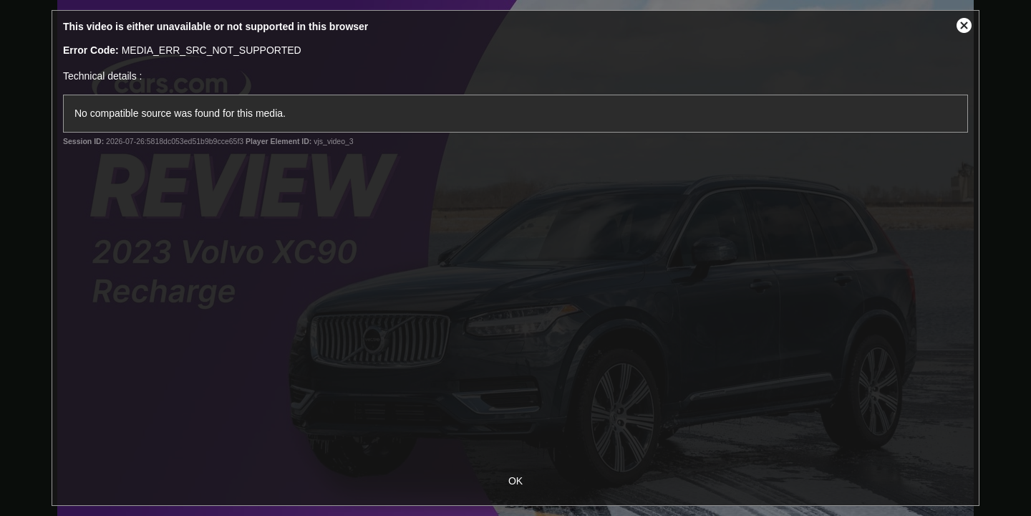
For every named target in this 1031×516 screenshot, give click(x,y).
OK (515, 481)
